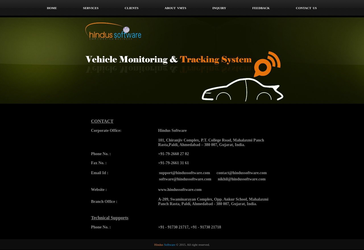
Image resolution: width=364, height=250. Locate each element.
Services (91, 8)
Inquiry (219, 8)
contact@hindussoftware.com (242, 173)
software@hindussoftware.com (185, 179)
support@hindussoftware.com (184, 173)
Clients (131, 8)
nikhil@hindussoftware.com (242, 179)
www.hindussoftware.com (180, 190)
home (52, 8)
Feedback (261, 8)
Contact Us (306, 8)
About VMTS (175, 8)
